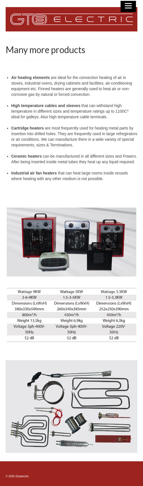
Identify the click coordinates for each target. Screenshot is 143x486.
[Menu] (128, 6)
